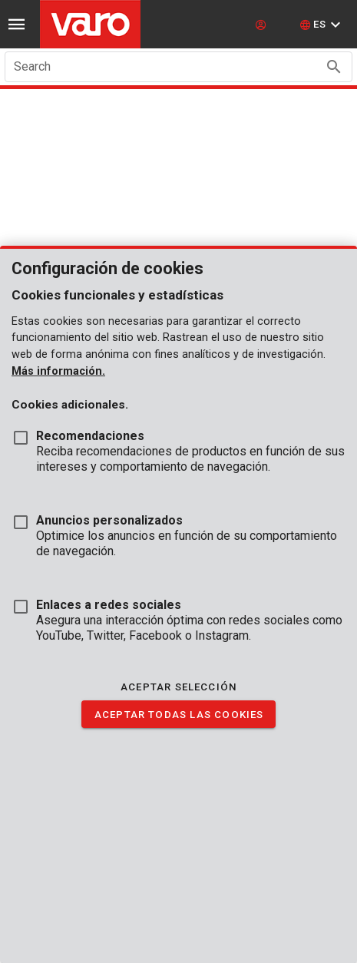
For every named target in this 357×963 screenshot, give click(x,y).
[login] (262, 24)
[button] (322, 24)
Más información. (58, 371)
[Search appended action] (334, 67)
